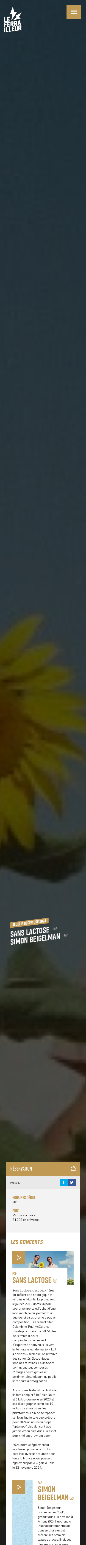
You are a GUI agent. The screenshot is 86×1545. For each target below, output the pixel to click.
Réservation (43, 1169)
